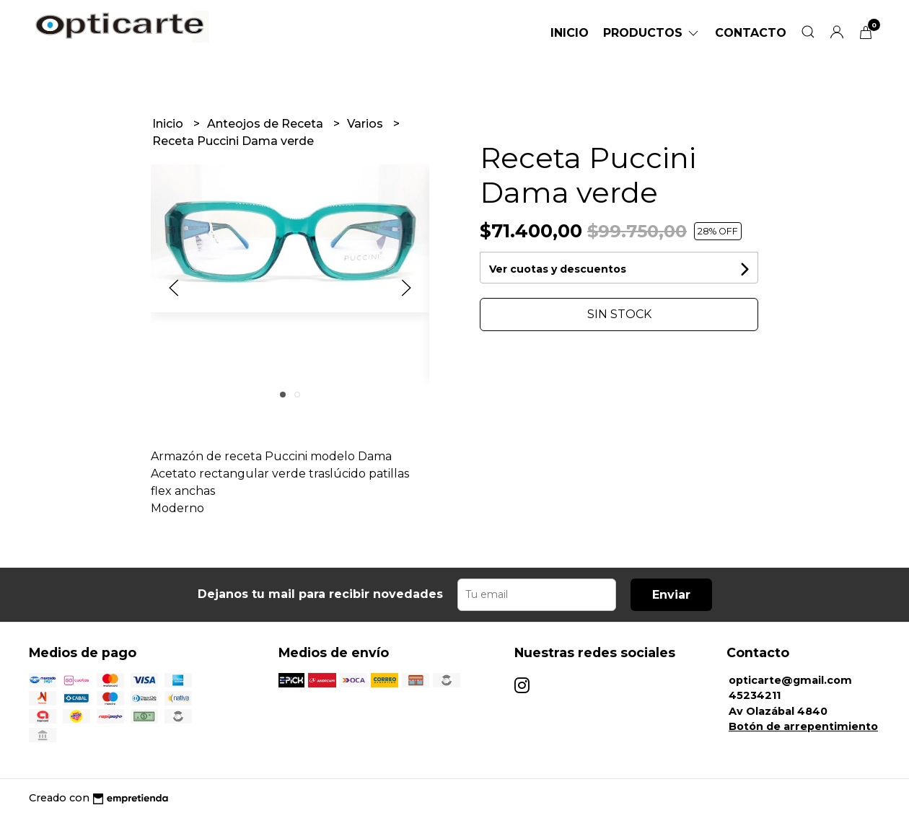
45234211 (755, 695)
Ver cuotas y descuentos (557, 269)
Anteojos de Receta (266, 124)
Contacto (750, 33)
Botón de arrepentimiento (803, 726)
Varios (366, 124)
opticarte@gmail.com (790, 680)
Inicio (569, 33)
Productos (652, 33)
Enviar (671, 595)
